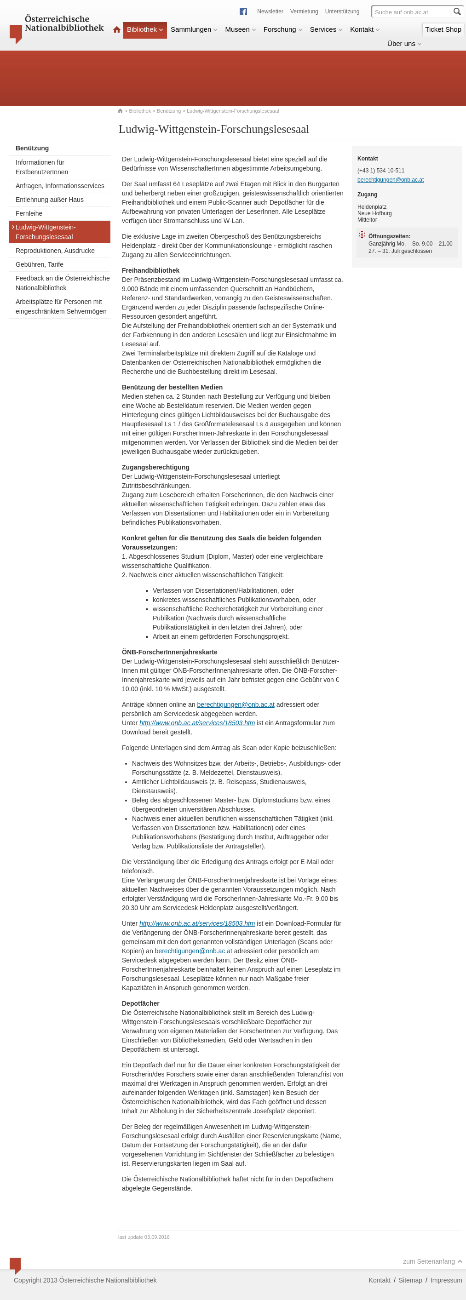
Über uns (404, 43)
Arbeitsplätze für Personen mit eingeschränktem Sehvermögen (61, 306)
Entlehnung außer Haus (50, 199)
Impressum (446, 1280)
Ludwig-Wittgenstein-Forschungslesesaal (43, 232)
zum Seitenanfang (433, 1261)
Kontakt (365, 29)
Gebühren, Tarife (39, 264)
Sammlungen (194, 29)
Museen (240, 29)
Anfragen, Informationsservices (60, 185)
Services (326, 29)
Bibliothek (145, 29)
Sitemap (410, 1280)
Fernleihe (29, 213)
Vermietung (304, 11)
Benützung (169, 111)
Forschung (283, 29)
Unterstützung (342, 11)
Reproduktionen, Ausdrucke (55, 250)
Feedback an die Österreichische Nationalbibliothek (63, 283)
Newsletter (270, 11)
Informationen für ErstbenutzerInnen (42, 167)
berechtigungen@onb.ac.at (235, 704)
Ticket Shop (443, 29)
